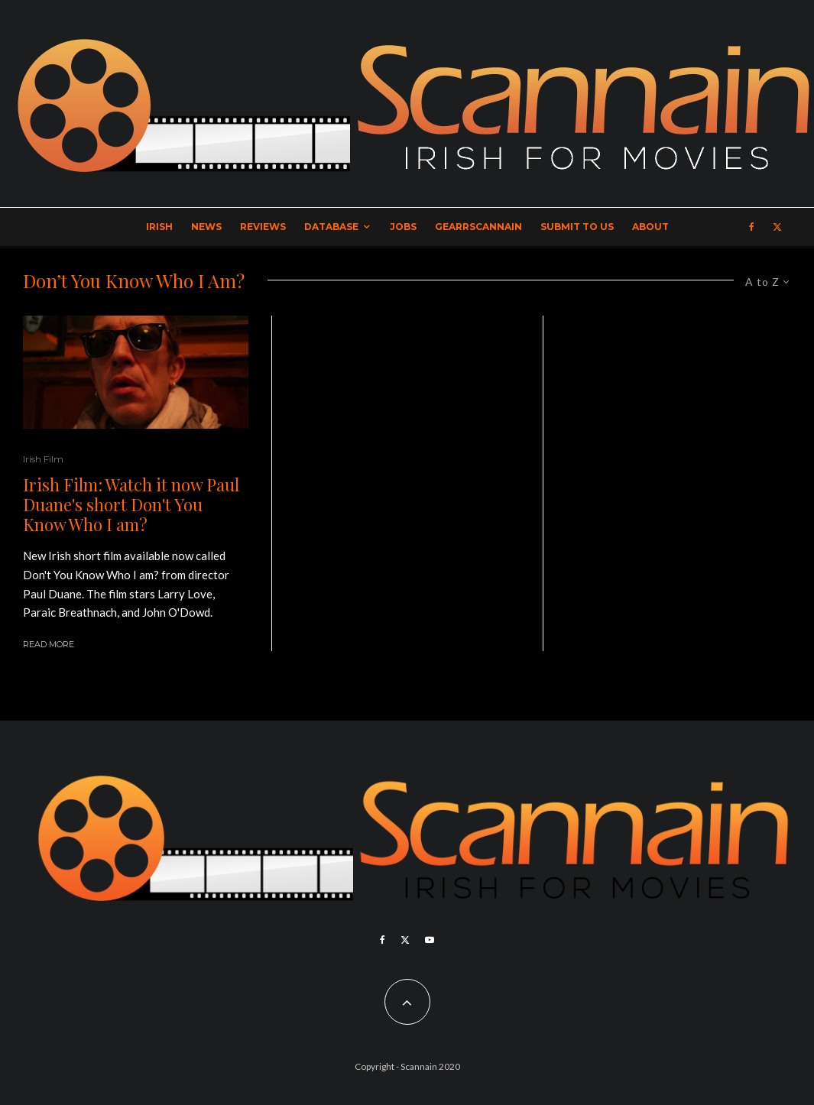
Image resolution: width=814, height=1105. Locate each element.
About (650, 226)
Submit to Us (577, 226)
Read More (48, 644)
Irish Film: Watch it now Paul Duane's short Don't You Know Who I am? (131, 505)
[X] (777, 227)
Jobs (403, 226)
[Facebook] (752, 227)
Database (331, 226)
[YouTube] (429, 940)
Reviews (263, 226)
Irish (159, 226)
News (206, 226)
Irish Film (43, 459)
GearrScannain (478, 226)
